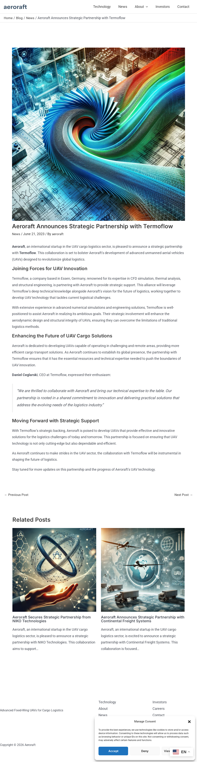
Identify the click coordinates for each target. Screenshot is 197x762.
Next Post (183, 495)
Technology (105, 7)
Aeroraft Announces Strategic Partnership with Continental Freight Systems (139, 619)
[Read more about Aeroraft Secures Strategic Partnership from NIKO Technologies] (54, 570)
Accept (113, 751)
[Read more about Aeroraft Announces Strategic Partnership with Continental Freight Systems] (143, 570)
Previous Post (16, 495)
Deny (145, 751)
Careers (159, 709)
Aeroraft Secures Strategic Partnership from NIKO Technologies (53, 619)
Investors (164, 7)
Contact (184, 7)
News (125, 7)
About (143, 6)
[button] (189, 722)
